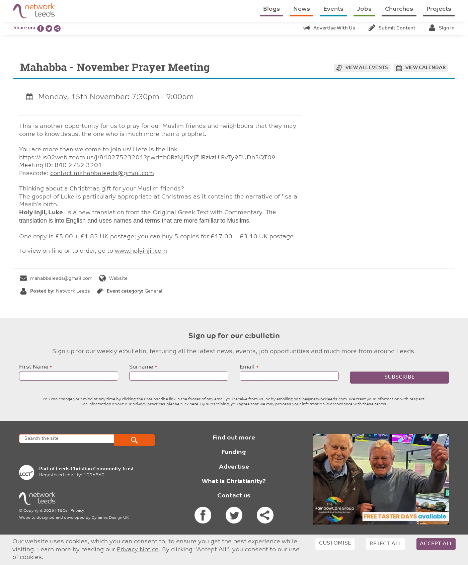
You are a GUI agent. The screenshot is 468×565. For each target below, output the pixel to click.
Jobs (364, 9)
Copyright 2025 (38, 511)
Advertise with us (329, 28)
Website (113, 278)
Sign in (442, 28)
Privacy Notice (138, 550)
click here (189, 404)
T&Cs (62, 511)
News (301, 9)
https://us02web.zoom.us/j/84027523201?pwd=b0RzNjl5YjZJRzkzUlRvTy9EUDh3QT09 (147, 158)
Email (247, 367)
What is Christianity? (234, 481)
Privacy (77, 511)
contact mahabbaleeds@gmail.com (102, 173)
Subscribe (399, 377)
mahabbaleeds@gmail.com (56, 278)
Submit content (392, 28)
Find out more (234, 438)
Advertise (234, 467)
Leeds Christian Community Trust (95, 469)
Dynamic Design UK (110, 518)
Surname (141, 367)
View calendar (425, 67)
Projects (438, 9)
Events (333, 9)
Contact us (234, 496)
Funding (234, 452)
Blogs (271, 9)
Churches (399, 9)
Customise (335, 543)
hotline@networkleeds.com (320, 399)
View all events (366, 67)
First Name (33, 367)
